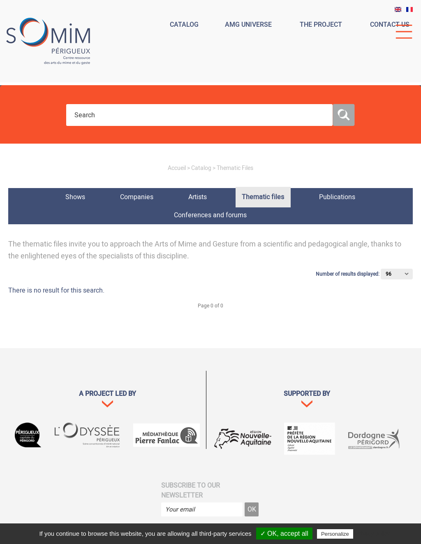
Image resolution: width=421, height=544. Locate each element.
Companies (136, 197)
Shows (75, 197)
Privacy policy (372, 533)
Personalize (335, 534)
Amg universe (248, 25)
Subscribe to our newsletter (190, 490)
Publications (337, 197)
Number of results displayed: (348, 274)
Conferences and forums (210, 215)
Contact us (389, 25)
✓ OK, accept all (284, 533)
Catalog (184, 25)
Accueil (177, 168)
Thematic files (263, 197)
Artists (197, 197)
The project (321, 25)
